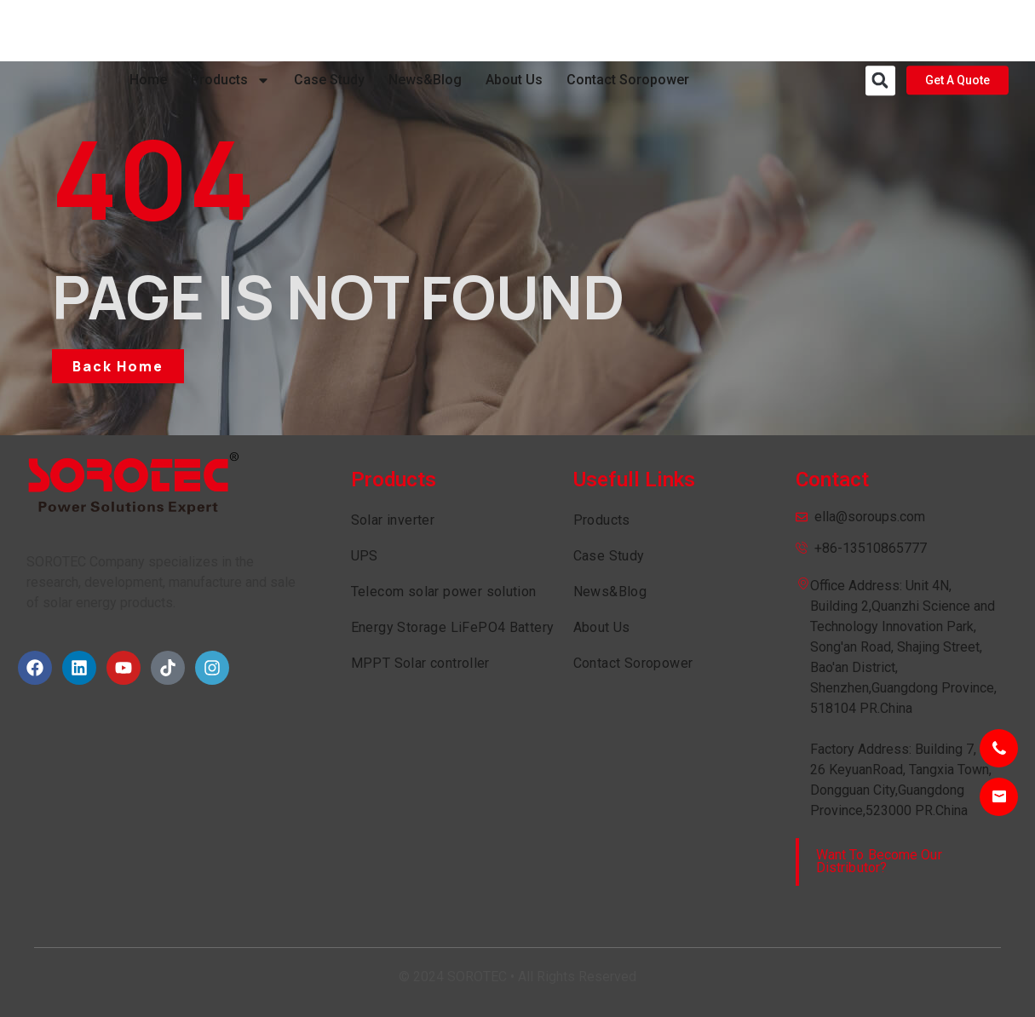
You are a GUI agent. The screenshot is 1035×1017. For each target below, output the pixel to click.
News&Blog (425, 30)
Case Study (329, 30)
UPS (364, 556)
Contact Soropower (627, 30)
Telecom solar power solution (444, 591)
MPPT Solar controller (420, 663)
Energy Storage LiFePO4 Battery (453, 627)
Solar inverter (393, 520)
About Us (514, 30)
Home (148, 30)
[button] (880, 31)
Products (230, 30)
